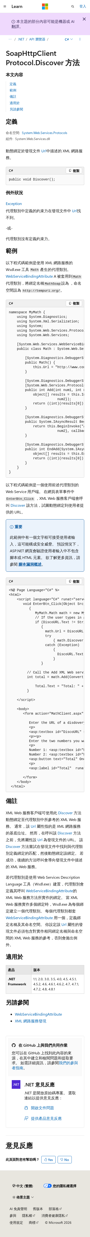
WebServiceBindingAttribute (29, 276)
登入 (82, 6)
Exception (14, 203)
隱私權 (27, 1215)
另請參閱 (16, 109)
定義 (13, 84)
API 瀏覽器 (37, 39)
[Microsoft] (45, 6)
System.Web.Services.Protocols (44, 132)
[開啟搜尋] (73, 6)
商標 (32, 1222)
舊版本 (38, 1208)
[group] (45, 392)
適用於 (15, 103)
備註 (13, 96)
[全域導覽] (5, 6)
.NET (21, 39)
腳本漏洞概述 (30, 564)
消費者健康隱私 (53, 1215)
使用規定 (16, 1222)
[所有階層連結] (10, 39)
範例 (13, 90)
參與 (13, 1215)
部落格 (54, 1208)
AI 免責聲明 (18, 1208)
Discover (18, 505)
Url (43, 150)
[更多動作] (80, 39)
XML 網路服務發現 (30, 1020)
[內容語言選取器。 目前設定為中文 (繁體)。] (23, 1186)
